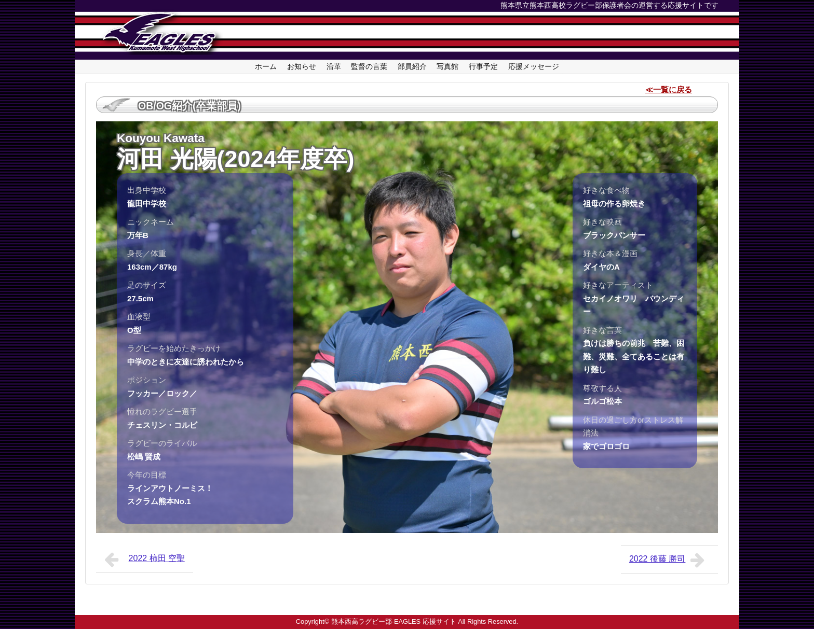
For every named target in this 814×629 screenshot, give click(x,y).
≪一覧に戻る (668, 89)
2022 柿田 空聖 (144, 559)
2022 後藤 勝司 (669, 560)
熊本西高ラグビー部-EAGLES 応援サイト (393, 621)
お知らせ (301, 66)
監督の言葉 (369, 66)
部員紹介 (412, 66)
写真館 (447, 66)
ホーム (266, 66)
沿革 (334, 66)
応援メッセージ (533, 66)
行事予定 (483, 66)
